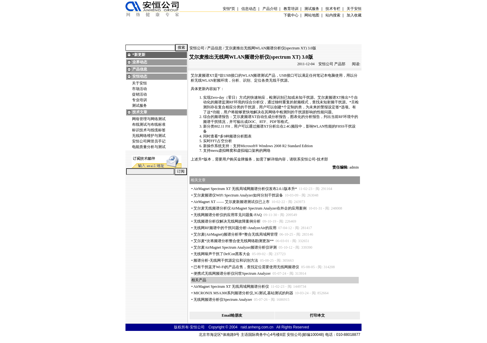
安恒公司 (196, 48)
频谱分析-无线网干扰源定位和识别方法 (225, 260)
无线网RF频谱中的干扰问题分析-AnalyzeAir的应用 (234, 228)
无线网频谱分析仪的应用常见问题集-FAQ (227, 215)
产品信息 (139, 69)
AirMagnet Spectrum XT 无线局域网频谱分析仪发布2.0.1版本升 (245, 189)
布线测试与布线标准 (149, 124)
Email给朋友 (232, 315)
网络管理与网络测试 (149, 119)
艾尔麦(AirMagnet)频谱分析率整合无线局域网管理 (235, 234)
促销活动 (139, 94)
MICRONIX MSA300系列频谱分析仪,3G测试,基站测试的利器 (243, 293)
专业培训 (139, 100)
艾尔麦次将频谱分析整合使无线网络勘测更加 (233, 241)
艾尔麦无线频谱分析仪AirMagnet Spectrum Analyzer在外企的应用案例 (250, 208)
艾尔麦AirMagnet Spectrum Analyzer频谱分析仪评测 (235, 247)
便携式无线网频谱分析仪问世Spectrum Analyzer (232, 273)
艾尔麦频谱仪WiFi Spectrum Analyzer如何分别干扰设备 (238, 195)
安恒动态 (139, 76)
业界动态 (139, 62)
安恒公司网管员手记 (149, 141)
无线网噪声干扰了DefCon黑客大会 (221, 254)
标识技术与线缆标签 (149, 130)
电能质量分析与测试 (149, 147)
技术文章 (139, 112)
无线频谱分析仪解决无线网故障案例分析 (227, 221)
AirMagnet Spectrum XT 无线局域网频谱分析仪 (231, 286)
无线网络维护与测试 (149, 135)
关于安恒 (139, 83)
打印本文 (317, 315)
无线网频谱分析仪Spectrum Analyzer (222, 299)
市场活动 (139, 89)
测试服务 (139, 105)
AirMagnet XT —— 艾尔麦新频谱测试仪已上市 (231, 202)
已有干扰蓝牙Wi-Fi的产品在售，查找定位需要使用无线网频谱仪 (246, 267)
